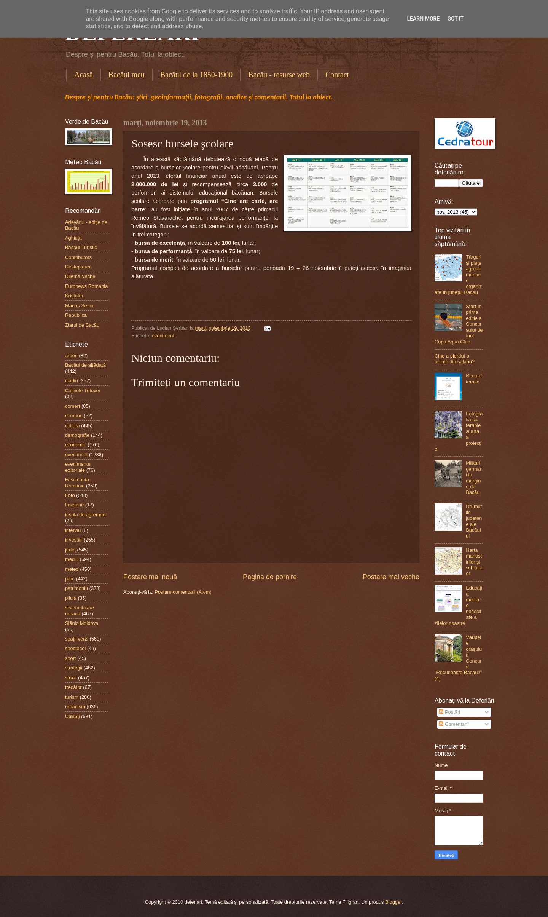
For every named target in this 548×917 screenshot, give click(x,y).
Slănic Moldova (81, 623)
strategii (73, 668)
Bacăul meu (126, 74)
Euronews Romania (86, 286)
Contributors (78, 257)
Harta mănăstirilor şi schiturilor (474, 562)
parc (70, 579)
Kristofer (74, 296)
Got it (455, 19)
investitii (74, 540)
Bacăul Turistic (81, 247)
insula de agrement (86, 515)
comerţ (72, 406)
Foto (70, 495)
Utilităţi (72, 716)
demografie (77, 435)
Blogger (393, 902)
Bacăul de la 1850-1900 (196, 74)
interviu (73, 530)
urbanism (75, 706)
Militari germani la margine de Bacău (474, 477)
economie (75, 444)
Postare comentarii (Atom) (183, 592)
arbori (71, 355)
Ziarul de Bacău (82, 325)
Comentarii (453, 724)
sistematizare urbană (79, 610)
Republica (76, 315)
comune (74, 416)
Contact (337, 74)
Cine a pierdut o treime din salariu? (455, 358)
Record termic (474, 378)
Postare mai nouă (150, 577)
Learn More (423, 19)
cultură (72, 425)
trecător (73, 687)
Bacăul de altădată (85, 365)
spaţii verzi (76, 639)
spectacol (75, 648)
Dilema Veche (80, 276)
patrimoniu (76, 588)
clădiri (71, 380)
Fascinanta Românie (77, 482)
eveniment (163, 336)
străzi (71, 678)
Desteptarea (78, 267)
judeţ (70, 550)
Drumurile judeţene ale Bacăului (474, 520)
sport (70, 658)
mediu (71, 559)
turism (71, 697)
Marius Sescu (80, 305)
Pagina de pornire (270, 577)
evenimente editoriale (78, 467)
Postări (449, 712)
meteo (72, 569)
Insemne (74, 505)
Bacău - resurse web (279, 74)
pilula (70, 598)
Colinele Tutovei (82, 390)
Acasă (83, 74)
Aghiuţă (73, 238)
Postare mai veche (391, 577)
